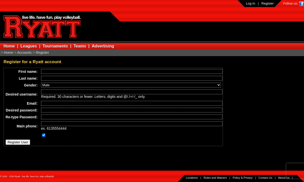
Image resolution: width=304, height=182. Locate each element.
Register (267, 3)
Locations (192, 177)
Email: (32, 103)
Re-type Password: (21, 117)
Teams (79, 46)
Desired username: (21, 94)
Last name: (28, 78)
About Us (284, 177)
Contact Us (265, 177)
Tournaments (55, 46)
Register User (18, 142)
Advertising (103, 46)
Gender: (30, 85)
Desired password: (21, 110)
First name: (27, 72)
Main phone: (27, 126)
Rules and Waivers (215, 177)
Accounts (24, 53)
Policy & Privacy (243, 177)
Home (9, 46)
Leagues (29, 46)
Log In (250, 3)
